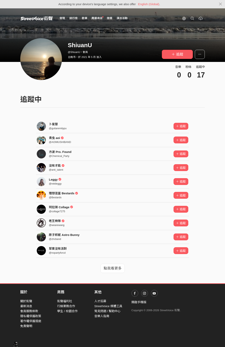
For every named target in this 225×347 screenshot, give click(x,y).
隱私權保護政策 (30, 316)
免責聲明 (26, 326)
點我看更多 (113, 268)
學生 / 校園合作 (67, 311)
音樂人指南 (101, 316)
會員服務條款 (29, 311)
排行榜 (73, 18)
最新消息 (26, 306)
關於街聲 (26, 301)
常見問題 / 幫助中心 (107, 311)
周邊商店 (98, 18)
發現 (62, 18)
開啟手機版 (138, 302)
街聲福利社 (64, 301)
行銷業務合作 (66, 306)
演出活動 (122, 18)
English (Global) (148, 4)
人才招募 (100, 301)
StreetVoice (36, 18)
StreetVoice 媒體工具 (108, 306)
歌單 (84, 18)
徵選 (109, 18)
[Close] (220, 4)
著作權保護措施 (30, 321)
